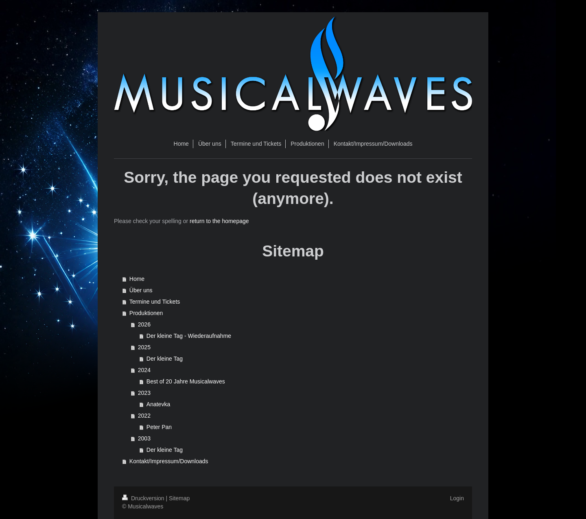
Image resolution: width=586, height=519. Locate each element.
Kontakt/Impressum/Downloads (168, 461)
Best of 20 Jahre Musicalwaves (185, 381)
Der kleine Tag (164, 358)
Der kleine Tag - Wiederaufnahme (188, 336)
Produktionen (146, 313)
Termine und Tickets (154, 301)
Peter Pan (159, 427)
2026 (144, 324)
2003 (144, 438)
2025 (144, 347)
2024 (144, 370)
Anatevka (158, 404)
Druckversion (144, 498)
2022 (144, 415)
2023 (144, 393)
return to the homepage (219, 221)
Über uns (141, 290)
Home (136, 279)
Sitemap (179, 498)
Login (457, 498)
